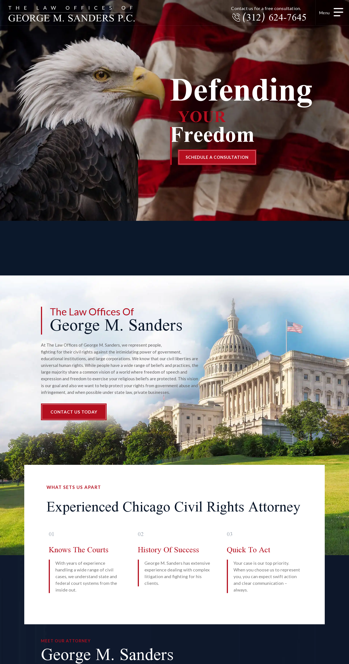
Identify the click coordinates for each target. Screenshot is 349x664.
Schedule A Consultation (220, 158)
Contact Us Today (74, 414)
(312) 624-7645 (270, 18)
